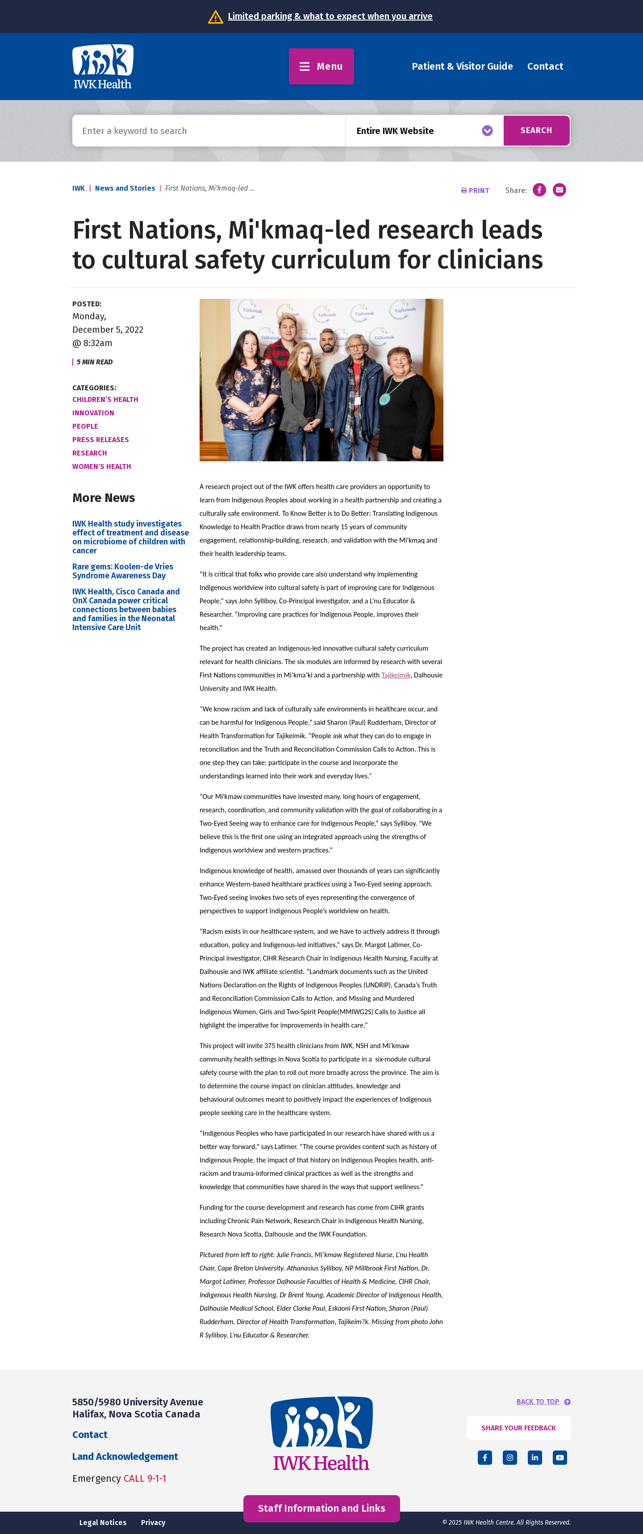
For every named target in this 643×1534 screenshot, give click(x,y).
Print (476, 190)
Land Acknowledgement (125, 1456)
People (85, 426)
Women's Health (101, 466)
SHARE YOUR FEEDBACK (518, 1428)
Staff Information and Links (321, 1508)
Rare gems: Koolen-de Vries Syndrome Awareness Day (122, 571)
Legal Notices (103, 1522)
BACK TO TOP (538, 1401)
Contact (545, 66)
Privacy (153, 1522)
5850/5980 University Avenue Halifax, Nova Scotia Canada (137, 1408)
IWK (78, 188)
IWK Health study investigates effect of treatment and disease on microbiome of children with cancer (130, 537)
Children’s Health (105, 399)
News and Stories (125, 188)
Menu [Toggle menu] (321, 66)
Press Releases (100, 439)
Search (536, 130)
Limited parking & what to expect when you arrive (330, 16)
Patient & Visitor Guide (462, 66)
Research (89, 453)
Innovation (93, 413)
